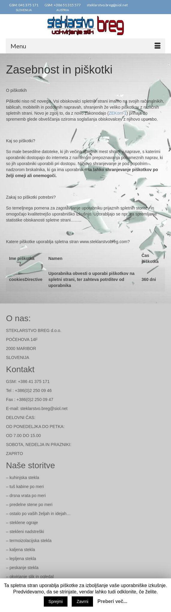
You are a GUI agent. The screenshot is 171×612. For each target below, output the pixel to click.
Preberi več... (113, 601)
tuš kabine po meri (27, 486)
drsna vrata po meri (28, 495)
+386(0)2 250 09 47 (34, 399)
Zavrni (82, 601)
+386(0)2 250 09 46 (33, 390)
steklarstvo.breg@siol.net (43, 408)
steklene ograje (24, 522)
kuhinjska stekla (24, 477)
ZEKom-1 (117, 113)
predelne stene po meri (31, 504)
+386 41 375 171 (34, 381)
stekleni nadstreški (27, 531)
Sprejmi (56, 601)
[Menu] (85, 45)
